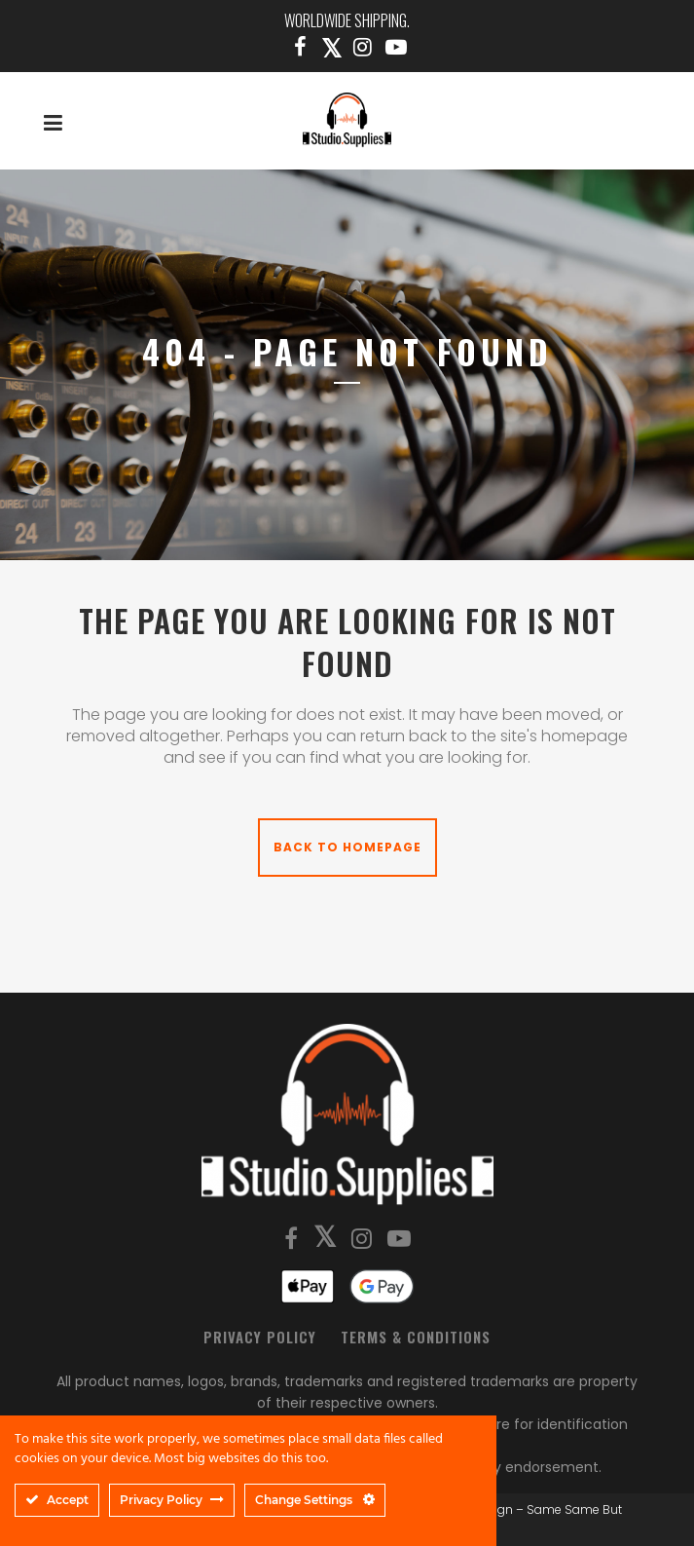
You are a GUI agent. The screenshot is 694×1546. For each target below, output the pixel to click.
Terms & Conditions (416, 1336)
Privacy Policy (259, 1336)
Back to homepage (347, 847)
